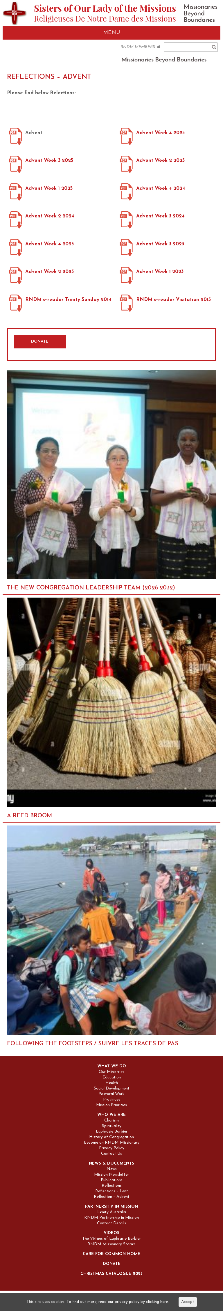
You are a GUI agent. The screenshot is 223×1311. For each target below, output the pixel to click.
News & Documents (111, 1164)
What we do (111, 1066)
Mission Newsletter (111, 1175)
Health (111, 1083)
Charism (111, 1121)
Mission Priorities (111, 1105)
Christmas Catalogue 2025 (111, 1274)
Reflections (112, 1186)
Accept (187, 1302)
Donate (112, 1264)
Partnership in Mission (111, 1207)
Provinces (111, 1100)
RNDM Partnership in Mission (111, 1218)
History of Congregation (111, 1137)
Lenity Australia (111, 1212)
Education (111, 1078)
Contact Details (111, 1223)
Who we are (111, 1115)
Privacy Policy (111, 1148)
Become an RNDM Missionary (111, 1143)
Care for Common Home (111, 1254)
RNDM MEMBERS (140, 47)
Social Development (112, 1089)
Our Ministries (111, 1072)
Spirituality (111, 1126)
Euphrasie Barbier (111, 1132)
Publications (112, 1180)
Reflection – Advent (112, 1197)
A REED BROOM (29, 816)
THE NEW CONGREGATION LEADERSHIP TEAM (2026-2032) (91, 588)
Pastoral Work (111, 1094)
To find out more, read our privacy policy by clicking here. (117, 1302)
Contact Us (111, 1154)
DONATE (39, 341)
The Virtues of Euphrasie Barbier (111, 1239)
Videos (111, 1233)
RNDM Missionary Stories (111, 1244)
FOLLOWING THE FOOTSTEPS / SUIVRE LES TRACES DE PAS (92, 1044)
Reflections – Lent (111, 1191)
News (112, 1169)
